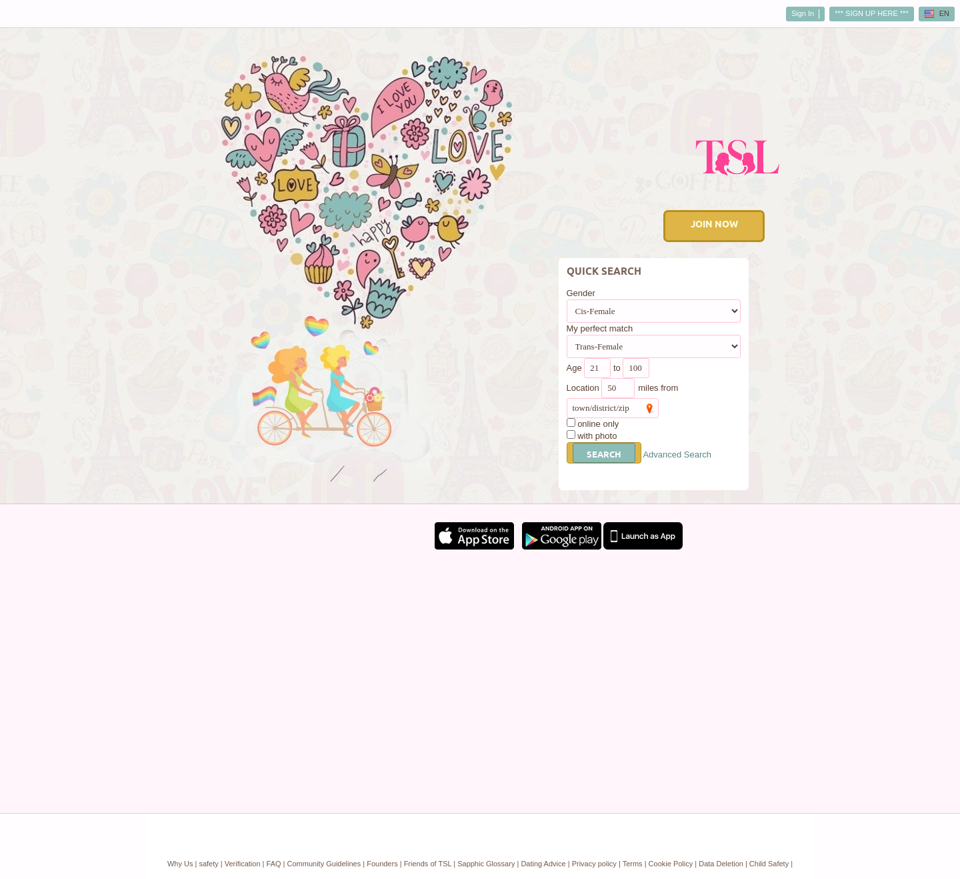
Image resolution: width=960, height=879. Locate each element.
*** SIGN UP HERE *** (871, 13)
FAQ (274, 864)
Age (574, 368)
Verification (243, 864)
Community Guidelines (324, 864)
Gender (581, 293)
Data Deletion (721, 864)
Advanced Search (677, 455)
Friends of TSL (428, 864)
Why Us (180, 864)
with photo (597, 436)
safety (208, 864)
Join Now (714, 225)
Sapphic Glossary (486, 864)
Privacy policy (594, 864)
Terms (633, 864)
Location (583, 388)
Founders (382, 864)
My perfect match (600, 328)
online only (598, 424)
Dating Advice (543, 864)
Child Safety (769, 864)
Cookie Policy (671, 864)
